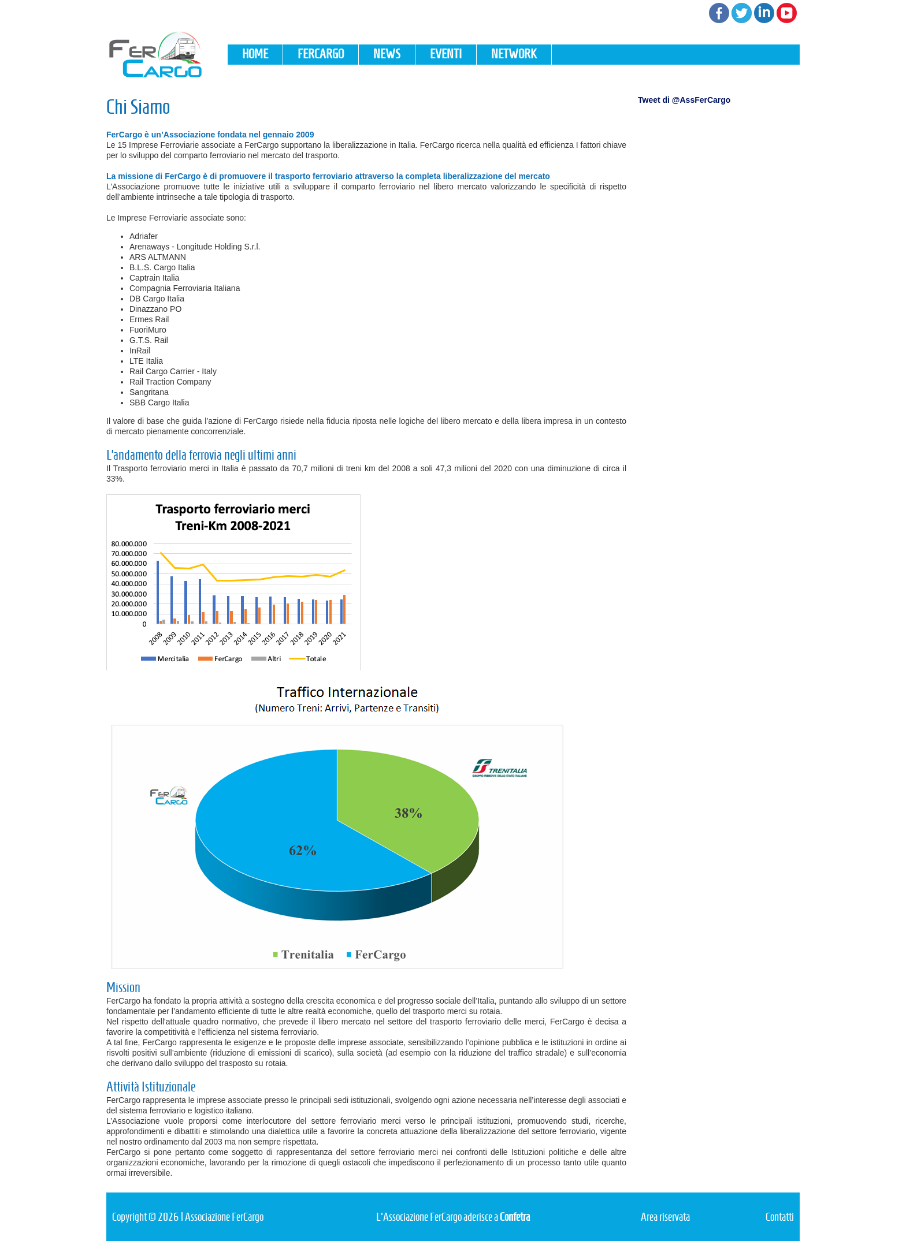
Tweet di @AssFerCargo (684, 100)
